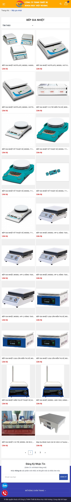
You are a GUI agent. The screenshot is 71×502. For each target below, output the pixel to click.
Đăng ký (63, 477)
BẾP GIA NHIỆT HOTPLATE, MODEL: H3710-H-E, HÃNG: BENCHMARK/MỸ (52, 65)
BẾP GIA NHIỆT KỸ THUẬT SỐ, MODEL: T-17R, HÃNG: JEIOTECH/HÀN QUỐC (52, 149)
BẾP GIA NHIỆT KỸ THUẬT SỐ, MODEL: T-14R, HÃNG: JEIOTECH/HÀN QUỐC (18, 191)
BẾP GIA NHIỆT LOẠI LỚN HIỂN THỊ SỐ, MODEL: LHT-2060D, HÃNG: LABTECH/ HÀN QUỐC (52, 316)
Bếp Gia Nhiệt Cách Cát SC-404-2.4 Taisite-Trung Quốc (52, 442)
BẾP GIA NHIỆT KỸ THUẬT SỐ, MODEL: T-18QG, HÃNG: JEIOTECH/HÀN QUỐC (52, 191)
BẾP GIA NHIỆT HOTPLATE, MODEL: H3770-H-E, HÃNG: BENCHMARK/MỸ (18, 107)
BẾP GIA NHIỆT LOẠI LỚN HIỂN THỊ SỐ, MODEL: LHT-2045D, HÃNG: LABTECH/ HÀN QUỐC (18, 358)
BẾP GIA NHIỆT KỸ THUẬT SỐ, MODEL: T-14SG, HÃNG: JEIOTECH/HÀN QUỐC (18, 149)
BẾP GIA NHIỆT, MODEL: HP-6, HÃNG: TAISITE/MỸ (52, 233)
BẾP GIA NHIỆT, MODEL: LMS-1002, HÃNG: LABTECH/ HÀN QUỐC (52, 400)
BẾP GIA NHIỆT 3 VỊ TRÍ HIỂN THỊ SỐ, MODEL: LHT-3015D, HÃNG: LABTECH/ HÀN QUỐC (52, 107)
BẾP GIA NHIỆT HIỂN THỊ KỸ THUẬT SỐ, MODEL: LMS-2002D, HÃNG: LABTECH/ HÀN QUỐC (18, 400)
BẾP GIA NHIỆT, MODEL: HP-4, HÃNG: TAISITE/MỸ (52, 275)
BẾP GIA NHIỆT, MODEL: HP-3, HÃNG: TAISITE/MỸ (18, 316)
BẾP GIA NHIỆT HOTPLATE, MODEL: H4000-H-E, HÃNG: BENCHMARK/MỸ (18, 65)
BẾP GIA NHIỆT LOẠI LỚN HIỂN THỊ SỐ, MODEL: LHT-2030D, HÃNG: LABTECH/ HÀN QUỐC (52, 358)
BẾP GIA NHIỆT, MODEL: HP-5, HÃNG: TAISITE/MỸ (18, 275)
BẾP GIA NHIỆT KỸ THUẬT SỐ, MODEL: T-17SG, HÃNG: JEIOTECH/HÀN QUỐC (18, 233)
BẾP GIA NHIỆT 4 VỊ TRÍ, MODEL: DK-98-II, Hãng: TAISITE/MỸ (18, 442)
